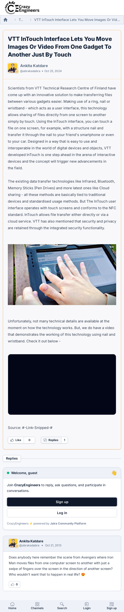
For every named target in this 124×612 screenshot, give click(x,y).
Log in (62, 513)
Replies (50, 440)
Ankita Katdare (34, 65)
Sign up (62, 502)
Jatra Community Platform (68, 523)
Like (15, 440)
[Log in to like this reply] (14, 584)
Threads (21, 20)
